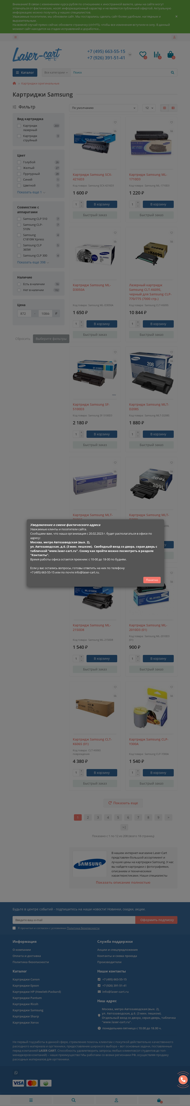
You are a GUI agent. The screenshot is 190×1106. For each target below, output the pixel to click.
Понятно (152, 580)
